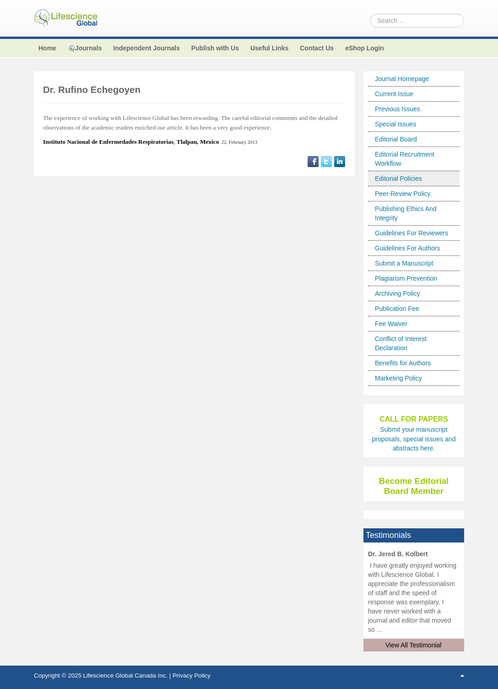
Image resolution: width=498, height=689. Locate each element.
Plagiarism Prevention (406, 278)
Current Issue (394, 94)
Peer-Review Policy (402, 193)
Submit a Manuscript (404, 263)
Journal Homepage (402, 78)
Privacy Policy (192, 675)
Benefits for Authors (403, 363)
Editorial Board (396, 139)
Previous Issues (397, 109)
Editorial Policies (398, 178)
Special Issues (395, 124)
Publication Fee (397, 308)
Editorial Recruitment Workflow (404, 159)
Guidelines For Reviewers (411, 233)
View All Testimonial (413, 645)
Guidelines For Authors (407, 248)
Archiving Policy (397, 293)
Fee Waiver (391, 323)
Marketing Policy (398, 378)
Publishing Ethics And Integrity (406, 213)
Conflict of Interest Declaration (401, 343)
